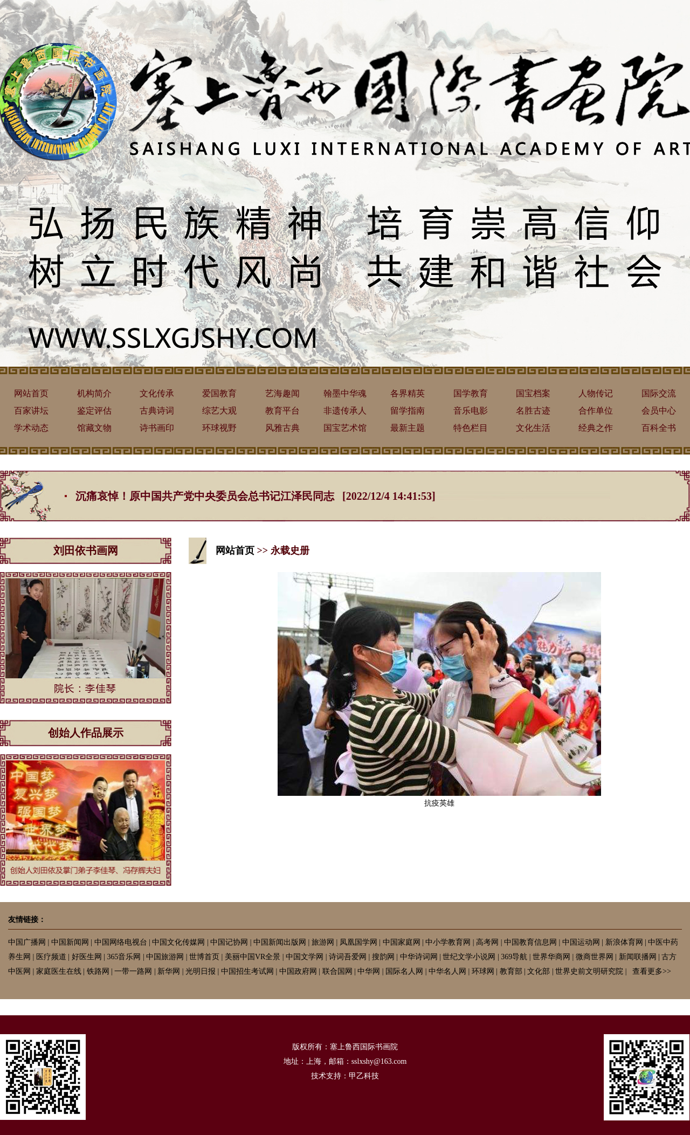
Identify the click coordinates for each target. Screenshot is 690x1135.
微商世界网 (594, 957)
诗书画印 (157, 427)
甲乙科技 (364, 1076)
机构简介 (94, 393)
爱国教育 (219, 393)
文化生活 (533, 427)
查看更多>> (651, 971)
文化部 (538, 971)
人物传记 (595, 393)
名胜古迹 (533, 410)
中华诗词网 (419, 957)
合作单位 (595, 410)
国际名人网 (404, 971)
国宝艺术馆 (345, 427)
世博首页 (204, 957)
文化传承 (157, 393)
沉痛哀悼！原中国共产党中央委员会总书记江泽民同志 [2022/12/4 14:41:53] (255, 496)
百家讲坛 (31, 410)
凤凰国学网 (358, 942)
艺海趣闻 (282, 393)
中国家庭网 (401, 942)
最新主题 (407, 427)
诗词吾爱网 (348, 957)
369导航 (514, 957)
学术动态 (31, 427)
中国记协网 (229, 942)
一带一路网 (133, 971)
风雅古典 (282, 427)
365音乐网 (124, 957)
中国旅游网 (165, 957)
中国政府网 (298, 971)
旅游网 (323, 942)
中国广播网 (27, 942)
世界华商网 (551, 957)
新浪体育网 (624, 942)
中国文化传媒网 (178, 942)
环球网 (483, 971)
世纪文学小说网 (469, 957)
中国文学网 (304, 957)
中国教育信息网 (530, 942)
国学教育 (470, 393)
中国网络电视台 (120, 942)
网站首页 (31, 393)
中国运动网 (581, 942)
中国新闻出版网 (279, 942)
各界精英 (407, 393)
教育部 (511, 971)
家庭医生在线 (58, 971)
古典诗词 (157, 410)
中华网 (368, 971)
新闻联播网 (638, 957)
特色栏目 (470, 427)
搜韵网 (383, 957)
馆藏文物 (94, 427)
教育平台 (282, 410)
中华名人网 (447, 971)
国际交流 (658, 393)
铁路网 (98, 971)
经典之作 (595, 427)
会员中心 (658, 410)
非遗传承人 (345, 410)
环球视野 (219, 427)
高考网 (487, 942)
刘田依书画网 (85, 550)
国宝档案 (533, 393)
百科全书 (658, 427)
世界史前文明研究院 (589, 971)
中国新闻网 (70, 942)
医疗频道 (51, 957)
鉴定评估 (94, 410)
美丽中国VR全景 (252, 957)
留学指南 (407, 410)
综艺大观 (219, 410)
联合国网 (337, 971)
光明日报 (200, 971)
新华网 (168, 971)
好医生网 (87, 957)
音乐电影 (470, 410)
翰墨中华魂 (345, 393)
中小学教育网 (448, 942)
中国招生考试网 (247, 971)
